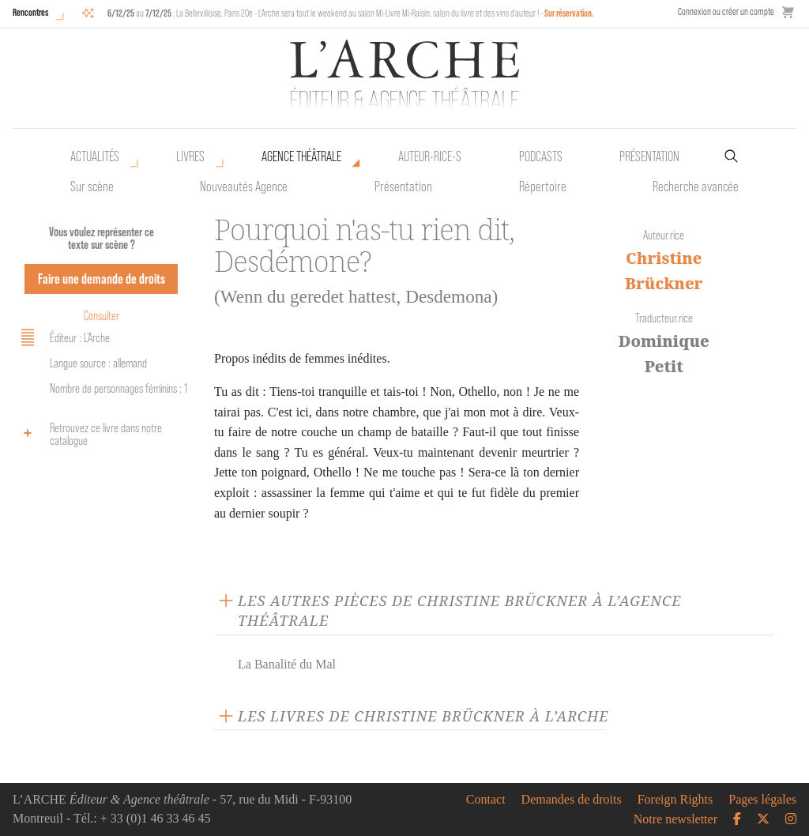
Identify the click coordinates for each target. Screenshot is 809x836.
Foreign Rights (675, 799)
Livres (190, 156)
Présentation (403, 186)
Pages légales (762, 799)
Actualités (94, 156)
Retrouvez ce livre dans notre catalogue (89, 434)
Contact (486, 799)
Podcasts (541, 156)
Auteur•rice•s (429, 156)
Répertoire (542, 186)
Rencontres (30, 12)
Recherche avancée (696, 186)
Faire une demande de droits (101, 278)
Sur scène (92, 186)
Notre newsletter (675, 819)
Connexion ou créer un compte (726, 11)
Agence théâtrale (301, 156)
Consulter (101, 315)
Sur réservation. (569, 13)
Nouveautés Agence (244, 186)
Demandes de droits (571, 799)
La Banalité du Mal (287, 664)
